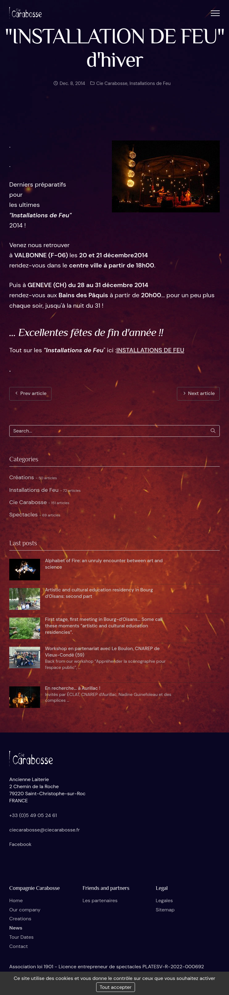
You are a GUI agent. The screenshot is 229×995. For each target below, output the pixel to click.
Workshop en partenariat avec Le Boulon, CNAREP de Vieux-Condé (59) (102, 652)
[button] (215, 13)
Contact (18, 946)
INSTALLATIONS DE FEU (150, 350)
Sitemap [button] (165, 909)
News (15, 928)
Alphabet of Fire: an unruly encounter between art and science (104, 564)
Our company (24, 909)
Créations (33, 477)
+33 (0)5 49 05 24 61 (33, 815)
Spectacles (34, 514)
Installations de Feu (149, 85)
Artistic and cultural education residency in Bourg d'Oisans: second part (99, 593)
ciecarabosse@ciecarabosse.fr (44, 830)
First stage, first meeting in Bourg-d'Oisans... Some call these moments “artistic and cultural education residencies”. (103, 625)
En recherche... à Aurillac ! (72, 688)
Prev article (30, 393)
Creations (20, 918)
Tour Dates (21, 937)
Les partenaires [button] (100, 900)
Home (16, 900)
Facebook (20, 844)
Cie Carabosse (111, 85)
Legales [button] (164, 900)
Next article (198, 393)
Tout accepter (116, 987)
